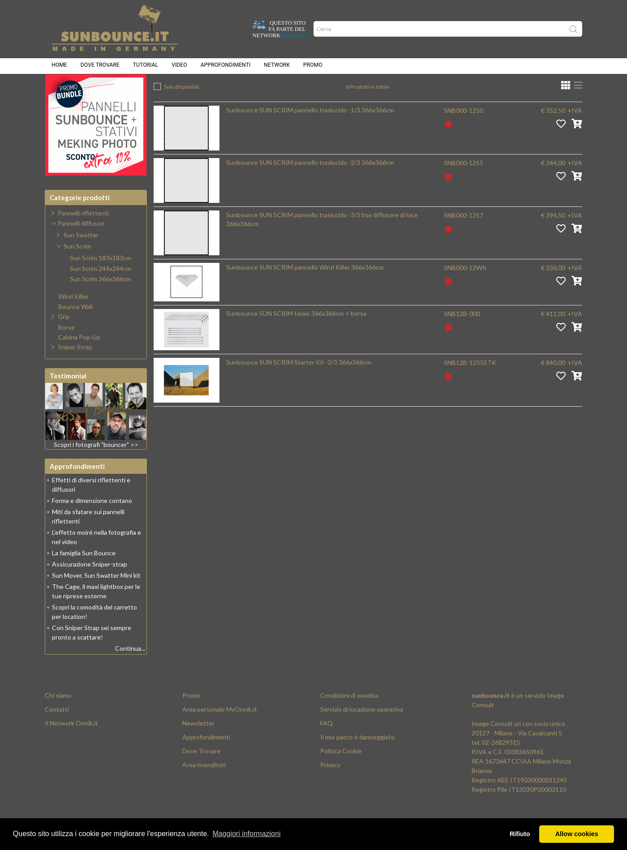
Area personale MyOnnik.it (219, 731)
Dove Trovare (201, 773)
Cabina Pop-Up (79, 359)
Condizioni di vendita (349, 717)
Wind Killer (73, 318)
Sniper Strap (75, 369)
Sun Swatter (81, 257)
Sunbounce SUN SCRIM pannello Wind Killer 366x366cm (305, 289)
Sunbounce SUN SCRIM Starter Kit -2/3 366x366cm (298, 384)
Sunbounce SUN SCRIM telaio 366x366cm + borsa (296, 335)
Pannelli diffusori (257, 90)
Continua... (130, 670)
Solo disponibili (181, 109)
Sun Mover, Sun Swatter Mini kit (96, 597)
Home (59, 67)
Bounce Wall (75, 329)
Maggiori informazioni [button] (246, 833)
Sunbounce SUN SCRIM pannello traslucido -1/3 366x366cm (310, 132)
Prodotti (202, 90)
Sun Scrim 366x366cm (379, 90)
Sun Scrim (314, 90)
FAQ (326, 745)
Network (277, 67)
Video (179, 67)
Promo (312, 67)
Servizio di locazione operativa (361, 731)
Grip (64, 339)
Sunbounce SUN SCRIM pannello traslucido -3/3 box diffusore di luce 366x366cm (322, 241)
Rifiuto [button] (520, 833)
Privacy (330, 787)
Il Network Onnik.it (71, 745)
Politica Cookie (341, 773)
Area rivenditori (204, 787)
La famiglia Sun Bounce (84, 575)
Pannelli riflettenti (83, 235)
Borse (66, 349)
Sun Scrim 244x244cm (100, 291)
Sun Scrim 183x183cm (100, 280)
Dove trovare (100, 67)
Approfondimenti (226, 67)
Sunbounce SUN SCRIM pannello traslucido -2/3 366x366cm (310, 185)
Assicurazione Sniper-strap (89, 586)
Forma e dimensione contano (92, 523)
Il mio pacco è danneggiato (357, 759)
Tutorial (145, 67)
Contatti (57, 731)
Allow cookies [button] (576, 833)
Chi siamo (58, 717)
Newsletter (198, 745)
